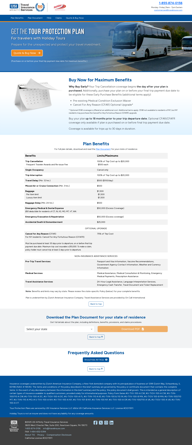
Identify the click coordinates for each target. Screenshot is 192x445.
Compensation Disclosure (59, 435)
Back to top (96, 304)
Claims (58, 18)
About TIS (30, 435)
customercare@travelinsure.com (168, 10)
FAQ (49, 18)
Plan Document (35, 18)
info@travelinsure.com (54, 428)
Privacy (40, 435)
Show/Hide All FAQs (95, 359)
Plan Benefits (17, 18)
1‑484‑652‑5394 (38, 431)
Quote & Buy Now (75, 18)
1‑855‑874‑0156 (170, 3)
